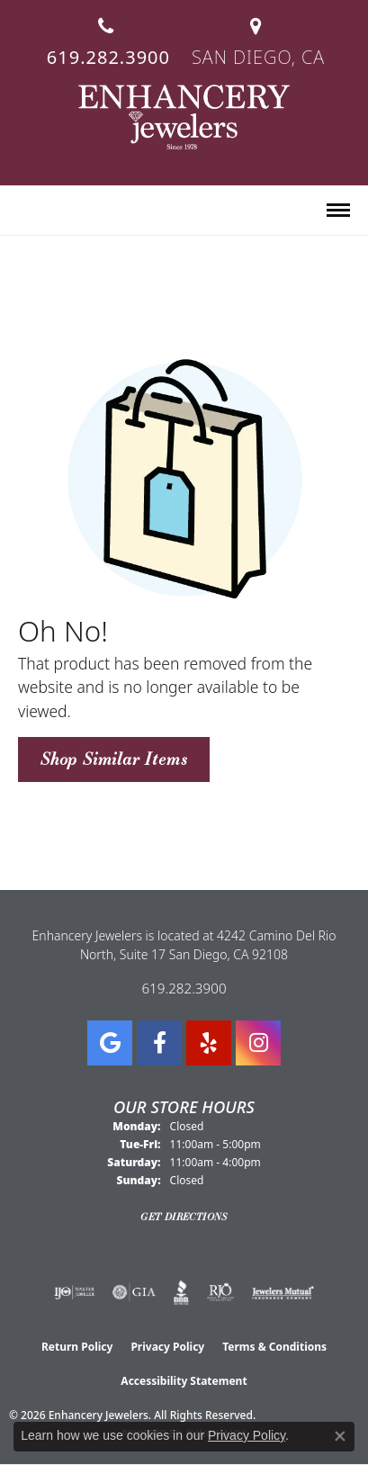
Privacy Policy (167, 1346)
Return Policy (77, 1346)
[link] (106, 35)
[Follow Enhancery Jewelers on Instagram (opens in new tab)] (258, 1042)
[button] (25, 211)
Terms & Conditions (274, 1346)
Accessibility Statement (184, 1381)
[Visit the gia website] (134, 1292)
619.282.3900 (183, 988)
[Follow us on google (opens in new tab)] (109, 1042)
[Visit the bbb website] (181, 1292)
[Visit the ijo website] (74, 1292)
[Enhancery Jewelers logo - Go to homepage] (184, 117)
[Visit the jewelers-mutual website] (283, 1292)
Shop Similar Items (113, 758)
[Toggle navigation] (338, 210)
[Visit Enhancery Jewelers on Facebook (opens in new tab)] (159, 1042)
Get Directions (184, 1216)
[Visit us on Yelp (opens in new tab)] (208, 1042)
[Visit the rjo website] (220, 1292)
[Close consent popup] (340, 1436)
